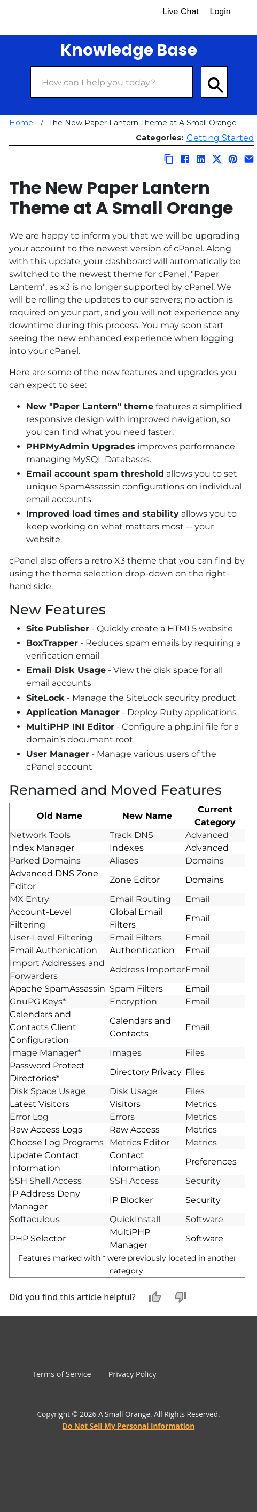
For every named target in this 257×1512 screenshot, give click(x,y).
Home (21, 123)
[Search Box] (111, 82)
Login (220, 11)
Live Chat (180, 11)
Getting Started (220, 138)
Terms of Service (61, 1374)
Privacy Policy (132, 1374)
